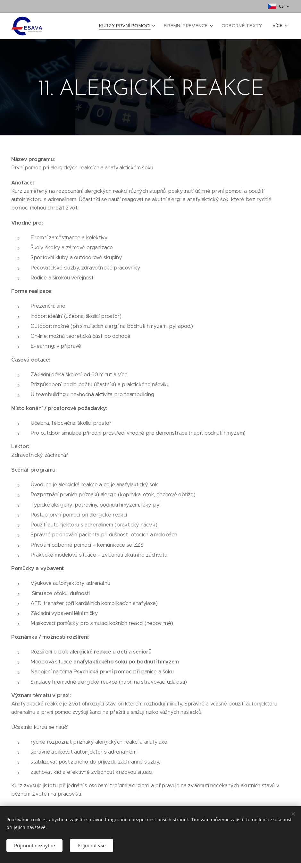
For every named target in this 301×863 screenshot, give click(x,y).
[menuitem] (134, 26)
